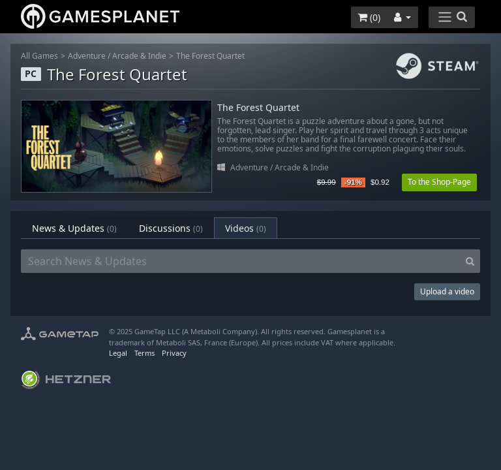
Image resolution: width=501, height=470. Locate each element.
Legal (118, 353)
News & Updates (74, 228)
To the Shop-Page (439, 181)
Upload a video (447, 291)
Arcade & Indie (139, 56)
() (368, 17)
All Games (39, 56)
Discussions (171, 228)
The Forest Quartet (210, 56)
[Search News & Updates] (241, 261)
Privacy (174, 353)
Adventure (87, 56)
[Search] (470, 261)
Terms (144, 353)
